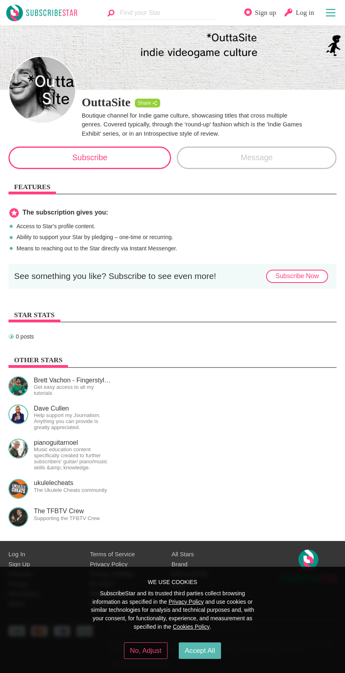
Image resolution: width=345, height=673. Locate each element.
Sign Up (19, 564)
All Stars (182, 554)
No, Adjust (145, 650)
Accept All (200, 650)
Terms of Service (112, 554)
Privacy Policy (109, 564)
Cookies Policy (191, 626)
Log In (16, 554)
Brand (179, 564)
